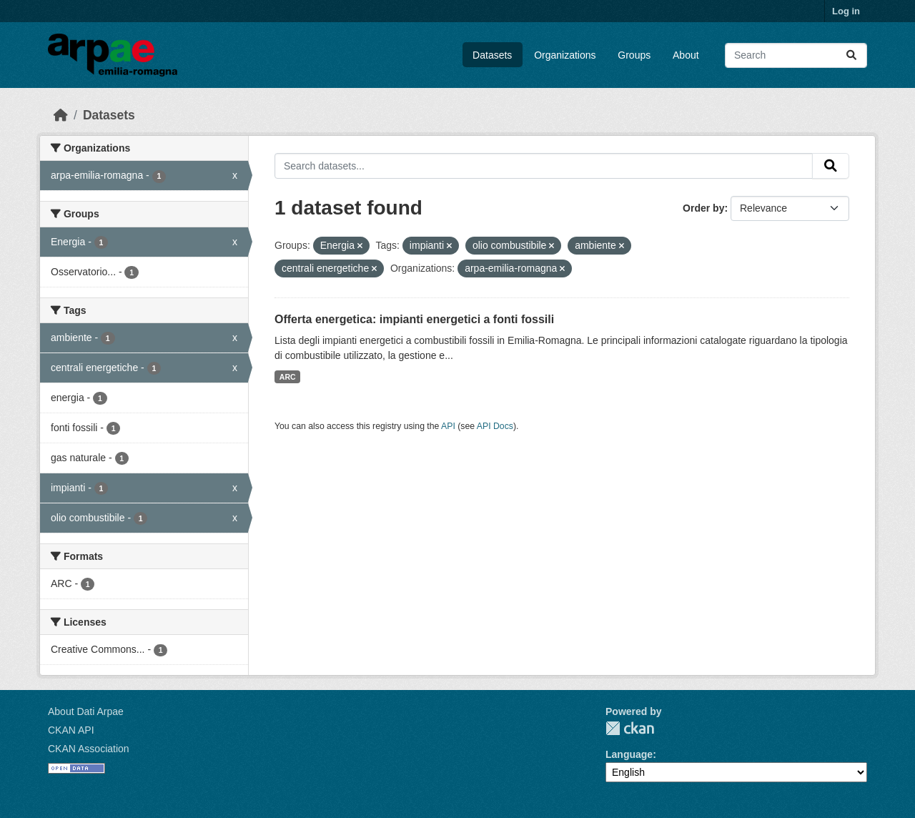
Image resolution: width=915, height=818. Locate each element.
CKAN (629, 728)
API (448, 426)
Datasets (492, 55)
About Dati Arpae (86, 711)
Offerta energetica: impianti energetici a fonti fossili (414, 319)
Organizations (564, 55)
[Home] (61, 115)
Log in (846, 11)
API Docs (495, 426)
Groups (634, 55)
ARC (288, 377)
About (686, 55)
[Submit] (851, 55)
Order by (703, 208)
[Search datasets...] (796, 55)
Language (629, 754)
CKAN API (71, 730)
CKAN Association (88, 748)
